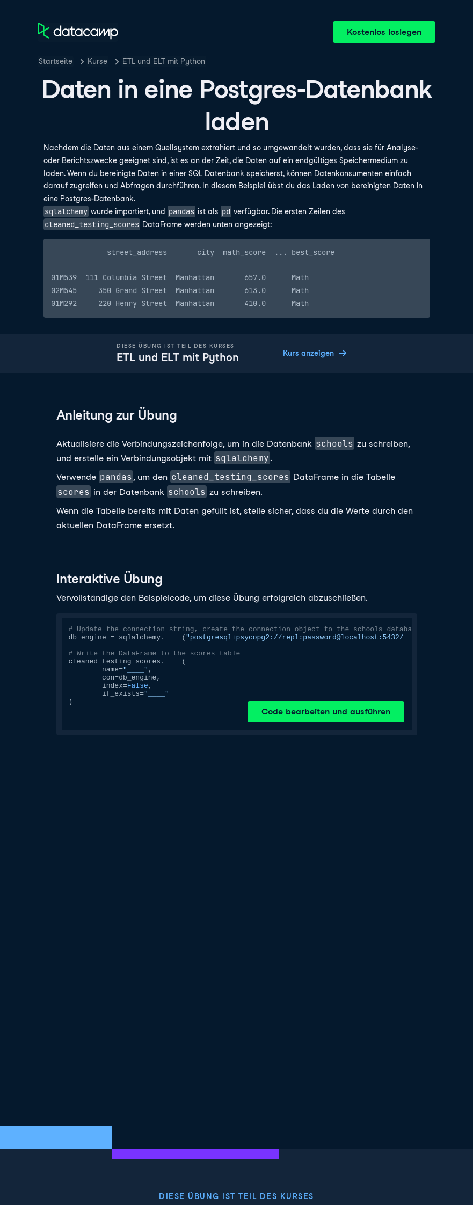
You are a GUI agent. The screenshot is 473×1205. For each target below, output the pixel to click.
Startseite (55, 61)
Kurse (97, 61)
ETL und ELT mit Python (163, 61)
